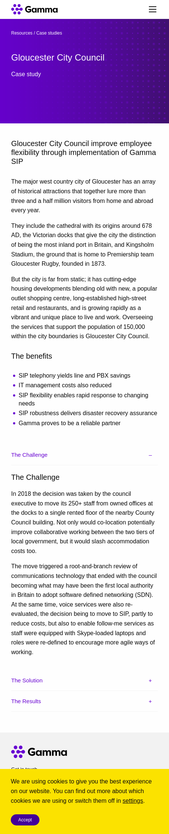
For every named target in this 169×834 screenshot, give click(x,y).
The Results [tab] (26, 701)
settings (132, 801)
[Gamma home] (29, 9)
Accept (25, 819)
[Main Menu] (152, 9)
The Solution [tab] (26, 680)
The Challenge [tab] (29, 455)
